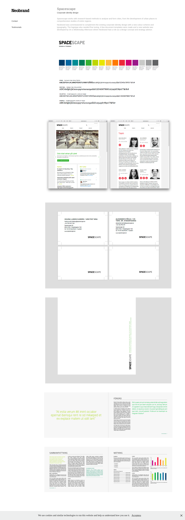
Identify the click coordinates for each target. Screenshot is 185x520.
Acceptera (136, 515)
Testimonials (16, 27)
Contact (15, 21)
